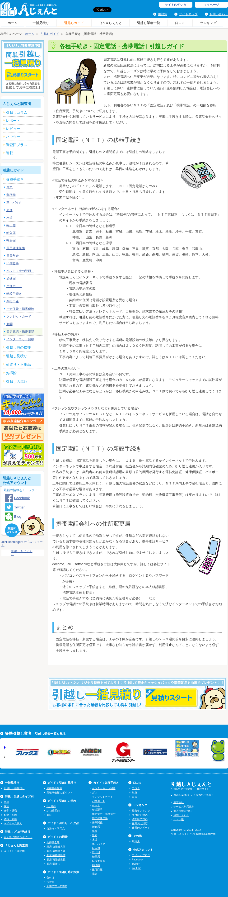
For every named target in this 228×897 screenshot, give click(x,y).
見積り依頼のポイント (60, 792)
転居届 (11, 240)
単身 (6, 802)
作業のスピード (141, 827)
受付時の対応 (140, 814)
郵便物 (11, 195)
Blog (17, 516)
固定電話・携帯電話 (20, 331)
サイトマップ (188, 14)
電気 (9, 187)
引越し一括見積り (14, 788)
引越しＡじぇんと (28, 10)
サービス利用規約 (183, 806)
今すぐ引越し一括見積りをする (137, 701)
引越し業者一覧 (148, 23)
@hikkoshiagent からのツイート (22, 543)
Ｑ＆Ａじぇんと (110, 23)
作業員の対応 (140, 823)
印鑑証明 (97, 809)
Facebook (22, 498)
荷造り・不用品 (56, 828)
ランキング (208, 23)
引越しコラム (16, 112)
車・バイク (14, 202)
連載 (9, 153)
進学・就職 (10, 810)
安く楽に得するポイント (18, 837)
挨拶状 (50, 881)
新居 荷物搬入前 (56, 846)
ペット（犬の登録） (20, 271)
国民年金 (12, 255)
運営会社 (178, 802)
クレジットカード (18, 316)
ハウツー (13, 137)
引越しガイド (74, 23)
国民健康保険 (15, 248)
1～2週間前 (53, 810)
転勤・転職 (10, 814)
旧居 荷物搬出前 (56, 855)
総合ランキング (141, 810)
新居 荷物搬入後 (56, 851)
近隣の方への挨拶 (57, 886)
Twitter (19, 507)
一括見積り (41, 23)
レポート (13, 121)
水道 (9, 217)
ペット (96, 805)
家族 (6, 806)
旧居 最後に (53, 863)
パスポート (14, 286)
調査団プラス (16, 145)
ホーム (13, 23)
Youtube (136, 868)
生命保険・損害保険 (20, 309)
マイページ (211, 4)
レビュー (13, 129)
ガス (9, 210)
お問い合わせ (218, 14)
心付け (50, 877)
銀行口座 (12, 301)
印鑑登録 (12, 263)
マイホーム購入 (13, 823)
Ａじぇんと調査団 (14, 851)
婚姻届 (11, 278)
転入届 (11, 233)
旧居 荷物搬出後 (56, 859)
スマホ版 (178, 819)
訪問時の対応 (140, 819)
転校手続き (14, 293)
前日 (49, 814)
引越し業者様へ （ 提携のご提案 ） (194, 794)
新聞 (9, 324)
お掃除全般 (53, 842)
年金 (94, 831)
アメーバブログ (141, 855)
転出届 (11, 225)
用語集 (162, 14)
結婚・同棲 (10, 819)
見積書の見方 (54, 788)
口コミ (180, 23)
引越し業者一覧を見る (50, 734)
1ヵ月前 (51, 806)
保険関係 (97, 822)
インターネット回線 (20, 339)
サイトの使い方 (175, 4)
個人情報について (183, 810)
